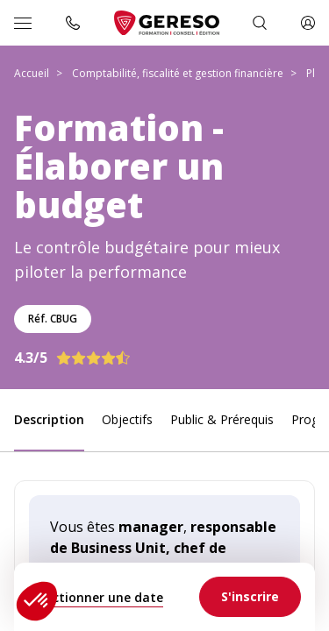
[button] (37, 601)
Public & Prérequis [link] (222, 419)
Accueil (31, 73)
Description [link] (49, 419)
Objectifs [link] (127, 419)
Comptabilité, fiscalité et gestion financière (177, 73)
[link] (250, 597)
